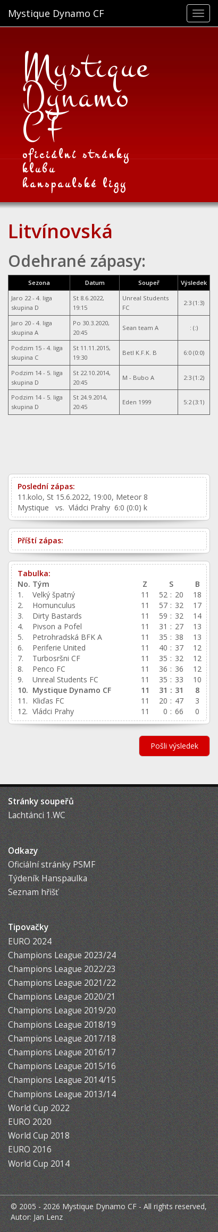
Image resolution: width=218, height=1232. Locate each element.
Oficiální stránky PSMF (51, 864)
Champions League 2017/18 (62, 1038)
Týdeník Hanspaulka (47, 878)
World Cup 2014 (39, 1163)
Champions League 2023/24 (62, 955)
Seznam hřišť (33, 892)
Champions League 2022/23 (62, 969)
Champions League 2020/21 (62, 996)
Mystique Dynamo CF (56, 13)
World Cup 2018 (39, 1135)
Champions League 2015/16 (62, 1066)
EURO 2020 (30, 1121)
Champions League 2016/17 (62, 1052)
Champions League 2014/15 (62, 1080)
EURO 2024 (30, 941)
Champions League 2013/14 (62, 1094)
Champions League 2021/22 (62, 982)
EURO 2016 (30, 1149)
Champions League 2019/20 (62, 1010)
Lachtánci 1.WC (36, 815)
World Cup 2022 (39, 1108)
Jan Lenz (48, 1217)
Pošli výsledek (174, 746)
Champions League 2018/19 (62, 1024)
